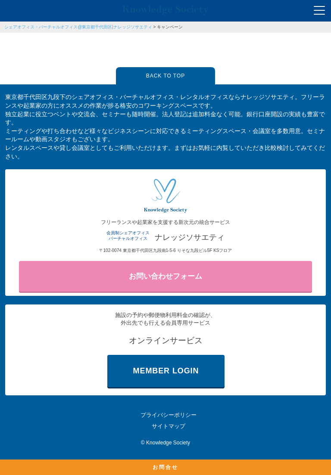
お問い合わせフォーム (165, 276)
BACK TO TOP (165, 76)
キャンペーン (170, 27)
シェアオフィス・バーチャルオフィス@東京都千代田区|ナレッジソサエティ (78, 27)
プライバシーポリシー (169, 415)
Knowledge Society (168, 443)
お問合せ (165, 467)
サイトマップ (168, 426)
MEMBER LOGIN (166, 370)
